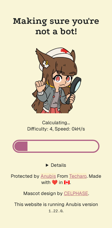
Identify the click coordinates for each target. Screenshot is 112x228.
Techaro (78, 176)
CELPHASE (76, 193)
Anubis (48, 176)
